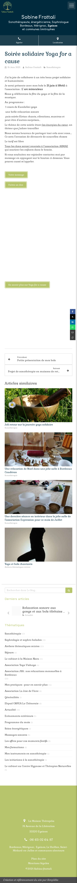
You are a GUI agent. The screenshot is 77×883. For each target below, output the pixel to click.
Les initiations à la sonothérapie (24, 760)
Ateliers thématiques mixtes (22, 646)
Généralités (12, 697)
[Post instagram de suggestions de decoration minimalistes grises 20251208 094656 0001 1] (16, 611)
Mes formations (14, 747)
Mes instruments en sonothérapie (25, 753)
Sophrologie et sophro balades (23, 640)
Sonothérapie (13, 633)
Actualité (10, 709)
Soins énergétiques (16, 728)
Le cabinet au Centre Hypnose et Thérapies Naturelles (38, 766)
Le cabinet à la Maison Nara (22, 658)
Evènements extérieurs (19, 716)
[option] (38, 612)
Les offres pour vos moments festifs (26, 741)
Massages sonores (16, 735)
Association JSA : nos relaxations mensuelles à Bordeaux (33, 673)
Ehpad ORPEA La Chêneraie (21, 703)
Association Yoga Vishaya (20, 665)
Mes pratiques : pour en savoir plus (26, 684)
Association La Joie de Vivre (21, 691)
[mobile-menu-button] (71, 5)
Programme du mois (17, 722)
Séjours (9, 652)
